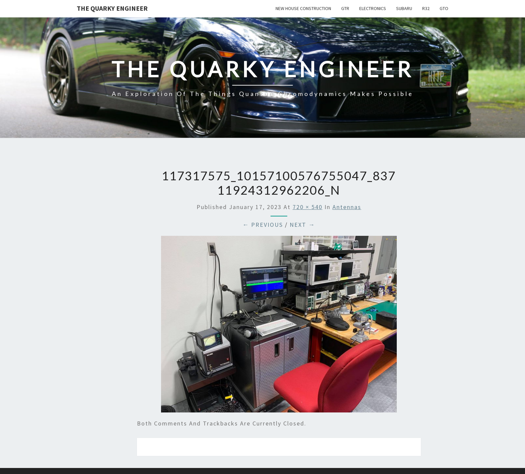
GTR (345, 8)
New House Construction (303, 8)
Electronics (372, 8)
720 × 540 (307, 207)
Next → (302, 224)
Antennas (346, 207)
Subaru (404, 8)
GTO (444, 8)
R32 (426, 8)
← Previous (262, 224)
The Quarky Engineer (112, 8)
